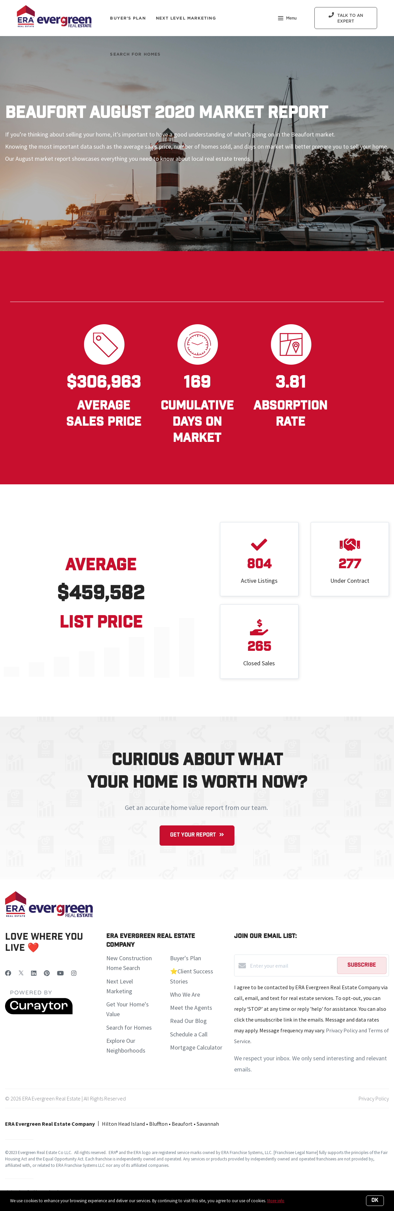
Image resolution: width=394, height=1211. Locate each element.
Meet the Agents (191, 1007)
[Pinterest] (47, 973)
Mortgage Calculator (196, 1047)
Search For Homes (135, 54)
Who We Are (185, 994)
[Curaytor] (39, 1012)
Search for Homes (129, 1027)
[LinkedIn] (33, 973)
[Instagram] (74, 973)
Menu (287, 19)
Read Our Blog (188, 1021)
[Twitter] (21, 973)
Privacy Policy (374, 1098)
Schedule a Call (188, 1034)
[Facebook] (8, 973)
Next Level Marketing (186, 18)
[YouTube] (60, 973)
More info (275, 1201)
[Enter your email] (292, 965)
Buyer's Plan (127, 18)
